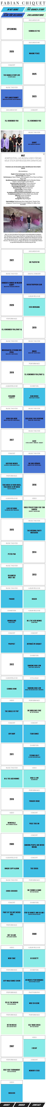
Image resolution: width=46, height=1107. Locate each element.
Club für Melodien (13, 14)
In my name (13, 9)
